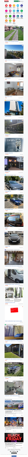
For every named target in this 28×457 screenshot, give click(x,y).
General (14, 447)
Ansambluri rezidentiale (17, 18)
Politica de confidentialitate (11, 450)
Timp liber (14, 415)
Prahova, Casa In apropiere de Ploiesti (11, 41)
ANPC (19, 450)
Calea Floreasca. (8, 78)
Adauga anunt (16, 1)
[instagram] (12, 451)
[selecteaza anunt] (22, 27)
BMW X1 (6, 227)
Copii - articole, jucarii (14, 13)
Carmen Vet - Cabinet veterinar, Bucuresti (12, 395)
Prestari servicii (22, 7)
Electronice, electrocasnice (17, 13)
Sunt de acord (14, 456)
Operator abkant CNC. (9, 153)
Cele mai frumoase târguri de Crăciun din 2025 (13, 427)
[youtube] (17, 451)
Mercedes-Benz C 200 (9, 209)
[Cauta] (22, 3)
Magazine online (14, 18)
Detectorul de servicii (6, 22)
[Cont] (21, 1)
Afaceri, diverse (6, 18)
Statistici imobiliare (21, 18)
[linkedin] (13, 451)
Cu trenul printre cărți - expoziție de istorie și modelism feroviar (13, 411)
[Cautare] (13, 3)
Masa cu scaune (8, 377)
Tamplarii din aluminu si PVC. (10, 302)
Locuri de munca (14, 7)
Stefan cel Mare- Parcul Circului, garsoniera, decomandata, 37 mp (16, 59)
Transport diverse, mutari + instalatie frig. (12, 284)
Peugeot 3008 (7, 246)
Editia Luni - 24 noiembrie (14, 23)
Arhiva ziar (12, 449)
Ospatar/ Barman (8, 116)
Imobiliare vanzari (6, 7)
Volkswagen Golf (8, 191)
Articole (9, 449)
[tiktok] (15, 451)
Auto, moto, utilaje (18, 8)
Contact (17, 450)
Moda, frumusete (10, 13)
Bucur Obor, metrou (8, 96)
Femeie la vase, (7, 134)
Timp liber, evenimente (10, 18)
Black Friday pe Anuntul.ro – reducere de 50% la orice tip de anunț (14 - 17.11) (13, 444)
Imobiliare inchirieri (10, 7)
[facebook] (10, 451)
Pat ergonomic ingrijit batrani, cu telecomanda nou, (14, 340)
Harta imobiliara (10, 22)
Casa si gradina (22, 13)
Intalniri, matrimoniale (6, 13)
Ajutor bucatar (7, 171)
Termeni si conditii (17, 449)
